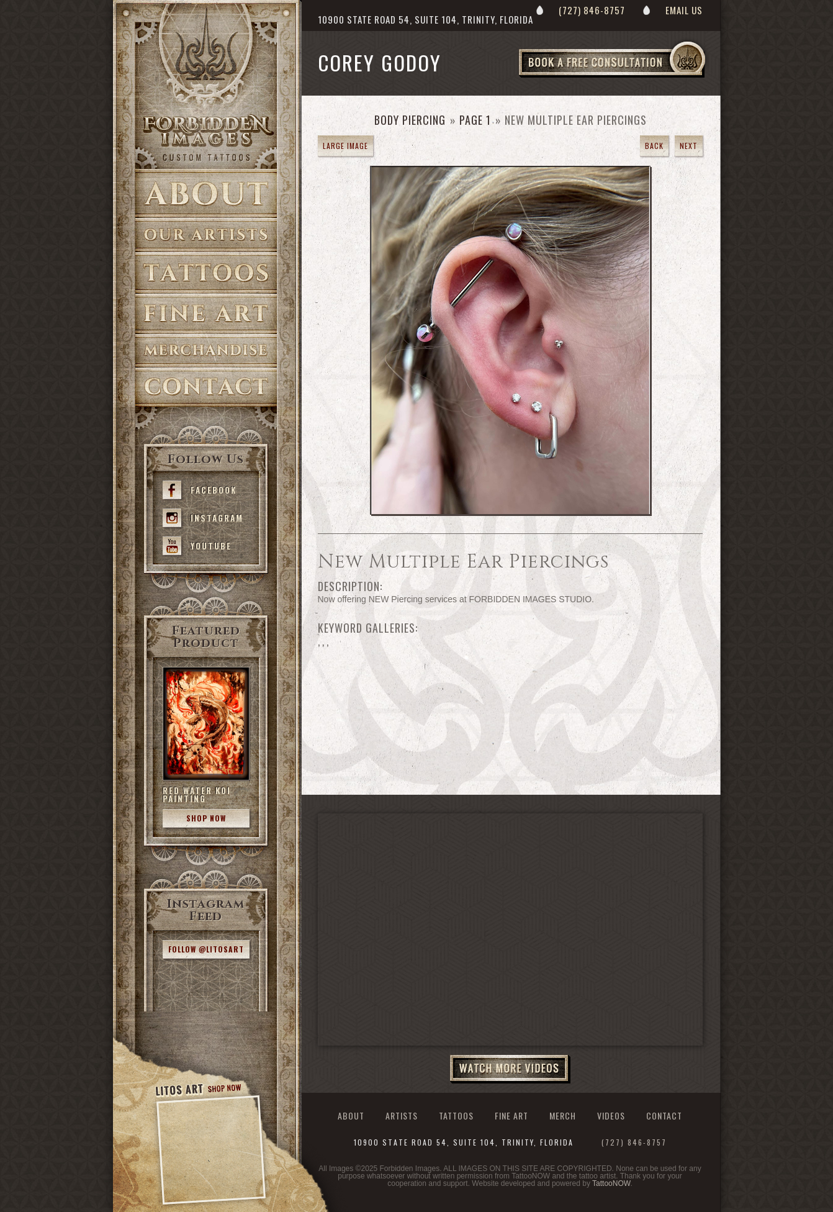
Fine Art (206, 314)
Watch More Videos (510, 1069)
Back (654, 145)
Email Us (684, 10)
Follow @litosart (206, 949)
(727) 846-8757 (592, 10)
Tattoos (206, 273)
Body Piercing (410, 120)
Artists (206, 235)
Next (689, 145)
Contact (206, 387)
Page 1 (475, 120)
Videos (611, 1115)
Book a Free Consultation (638, 77)
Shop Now (206, 818)
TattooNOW (611, 1183)
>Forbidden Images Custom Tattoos (206, 138)
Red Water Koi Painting (197, 794)
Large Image (345, 145)
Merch (562, 1115)
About (206, 193)
